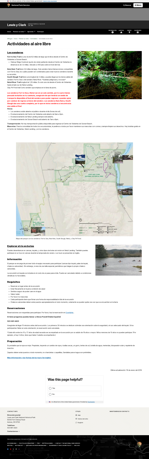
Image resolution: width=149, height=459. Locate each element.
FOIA (38, 443)
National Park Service (123, 443)
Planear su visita (19, 31)
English (79, 422)
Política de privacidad (26, 443)
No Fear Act (19, 445)
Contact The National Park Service (67, 443)
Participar (40, 31)
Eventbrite (69, 313)
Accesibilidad (11, 443)
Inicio (9, 31)
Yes (53, 388)
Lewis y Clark (16, 25)
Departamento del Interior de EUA (126, 446)
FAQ (78, 415)
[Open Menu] (138, 5)
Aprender (31, 31)
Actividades (33, 38)
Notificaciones (47, 443)
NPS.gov (9, 38)
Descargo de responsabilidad (36, 445)
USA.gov (77, 445)
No (53, 394)
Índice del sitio (82, 419)
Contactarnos (12, 431)
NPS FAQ (10, 445)
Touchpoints (91, 402)
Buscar (127, 5)
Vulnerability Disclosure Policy (60, 445)
